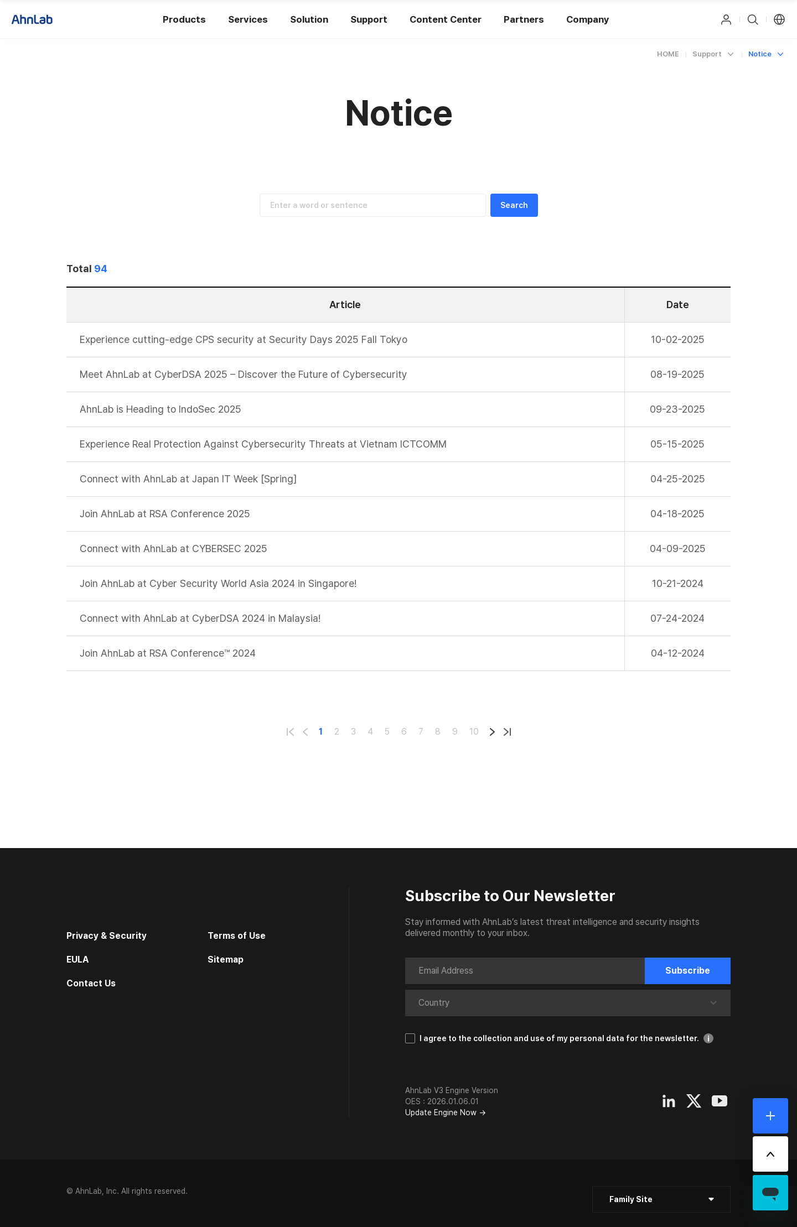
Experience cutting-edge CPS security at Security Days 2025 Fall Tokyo (243, 339)
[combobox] (450, 1003)
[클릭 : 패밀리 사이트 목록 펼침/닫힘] (661, 1199)
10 (474, 731)
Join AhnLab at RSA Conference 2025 (165, 513)
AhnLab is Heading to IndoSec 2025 (160, 409)
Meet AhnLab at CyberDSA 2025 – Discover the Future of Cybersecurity (243, 374)
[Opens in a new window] (669, 1101)
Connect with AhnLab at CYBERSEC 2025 (173, 548)
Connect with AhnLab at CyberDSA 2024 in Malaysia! (200, 618)
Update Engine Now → (445, 1112)
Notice (760, 54)
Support (707, 54)
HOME (668, 54)
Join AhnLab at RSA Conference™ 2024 (168, 653)
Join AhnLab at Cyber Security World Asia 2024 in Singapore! (218, 583)
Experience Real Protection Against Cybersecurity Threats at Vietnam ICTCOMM (263, 444)
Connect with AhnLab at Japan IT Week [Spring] (188, 479)
